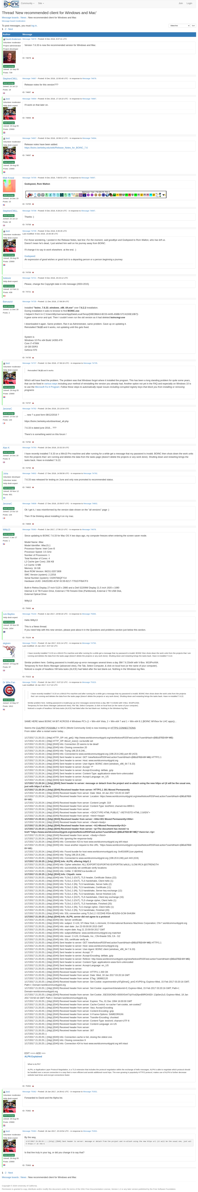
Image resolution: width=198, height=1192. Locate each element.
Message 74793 (29, 447)
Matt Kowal (8, 178)
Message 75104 (29, 614)
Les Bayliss (9, 614)
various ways (50, 383)
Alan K (6, 447)
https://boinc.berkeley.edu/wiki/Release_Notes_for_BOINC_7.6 (56, 147)
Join (181, 3)
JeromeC (7, 408)
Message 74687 (29, 78)
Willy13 (6, 529)
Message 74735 (29, 301)
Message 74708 (29, 211)
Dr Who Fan (9, 682)
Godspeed (29, 256)
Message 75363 (29, 1131)
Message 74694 (29, 99)
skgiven (7, 643)
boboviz (7, 278)
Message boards (10, 17)
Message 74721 (29, 278)
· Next (10, 29)
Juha (5, 473)
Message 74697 (29, 138)
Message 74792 (29, 408)
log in (34, 25)
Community (27, 3)
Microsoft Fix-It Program (47, 387)
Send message (9, 66)
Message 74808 (29, 503)
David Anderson (13, 39)
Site (41, 3)
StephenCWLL (10, 78)
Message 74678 (29, 39)
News (23, 17)
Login (189, 3)
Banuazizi (8, 301)
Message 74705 (29, 178)
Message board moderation (13, 21)
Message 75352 (29, 682)
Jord (7, 99)
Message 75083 (29, 529)
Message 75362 (29, 1091)
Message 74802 (29, 473)
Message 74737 (29, 363)
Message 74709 (29, 231)
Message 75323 (29, 643)
